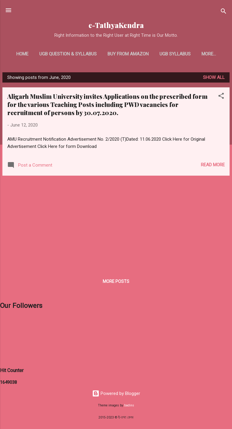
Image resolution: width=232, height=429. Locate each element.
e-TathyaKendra (116, 25)
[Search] (223, 12)
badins (129, 405)
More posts (116, 281)
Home (22, 54)
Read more (213, 165)
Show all (214, 77)
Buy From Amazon (128, 54)
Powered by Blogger (116, 393)
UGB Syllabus (175, 54)
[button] (221, 97)
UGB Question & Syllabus (68, 54)
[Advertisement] (116, 222)
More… (208, 54)
